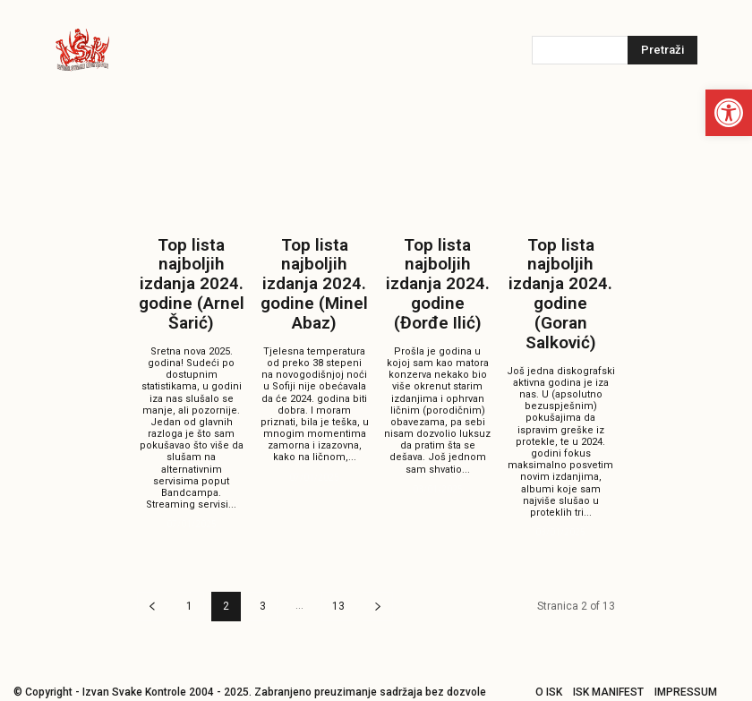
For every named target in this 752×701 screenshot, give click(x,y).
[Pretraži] (662, 50)
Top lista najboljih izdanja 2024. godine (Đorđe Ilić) (437, 267)
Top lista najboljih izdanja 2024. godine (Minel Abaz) (314, 267)
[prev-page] (152, 568)
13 (338, 567)
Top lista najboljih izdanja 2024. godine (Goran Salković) (561, 274)
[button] (728, 113)
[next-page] (378, 568)
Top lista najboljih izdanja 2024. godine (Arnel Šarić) (191, 267)
